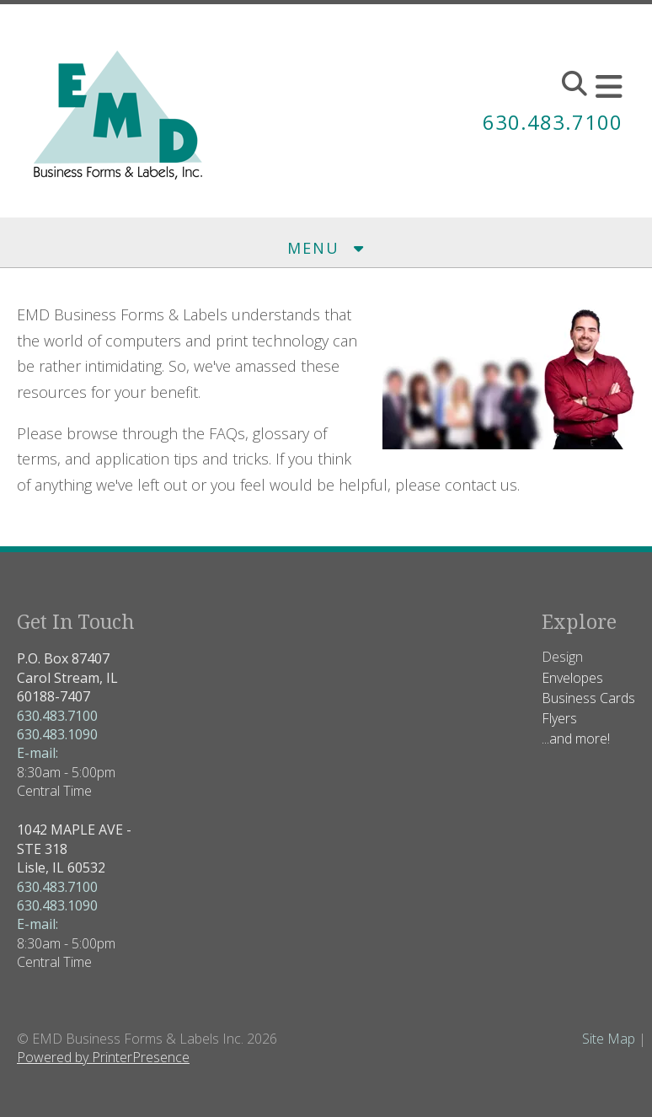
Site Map (608, 1038)
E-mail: (37, 753)
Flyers (559, 718)
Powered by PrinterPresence (103, 1057)
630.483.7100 (553, 122)
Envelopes (572, 678)
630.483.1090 (57, 734)
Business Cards (588, 698)
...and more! (576, 738)
